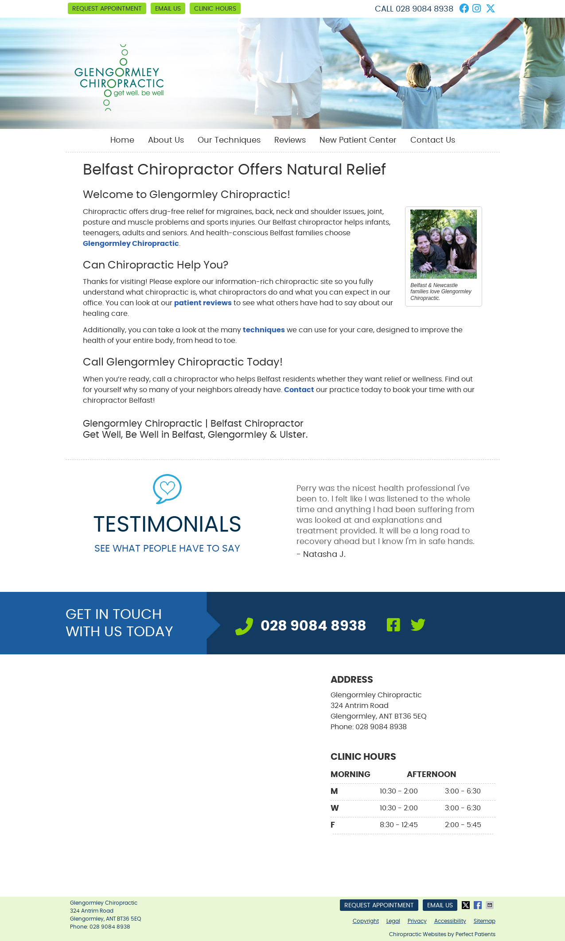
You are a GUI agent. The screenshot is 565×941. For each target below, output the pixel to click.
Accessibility (450, 921)
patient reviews (203, 303)
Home (122, 140)
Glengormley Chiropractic (131, 243)
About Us (166, 140)
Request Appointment (107, 9)
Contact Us (432, 140)
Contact (299, 389)
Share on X (466, 905)
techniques (264, 330)
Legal (393, 921)
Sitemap (484, 921)
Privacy (417, 921)
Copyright (366, 921)
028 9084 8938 (424, 9)
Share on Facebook (478, 905)
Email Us (168, 9)
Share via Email (490, 905)
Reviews (290, 140)
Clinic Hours (215, 9)
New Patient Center (358, 140)
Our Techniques (229, 140)
